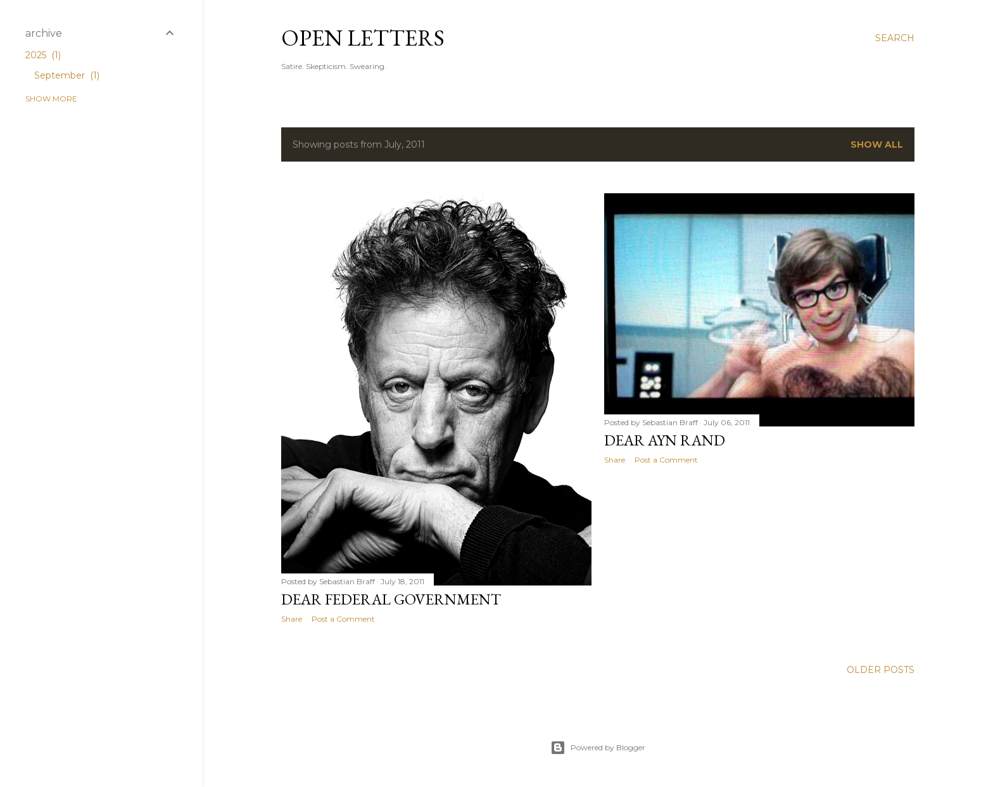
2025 (43, 55)
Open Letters (363, 38)
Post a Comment (343, 619)
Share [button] (291, 619)
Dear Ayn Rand (664, 440)
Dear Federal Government (391, 599)
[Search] (894, 38)
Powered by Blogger (597, 747)
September (66, 75)
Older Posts (880, 669)
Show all (877, 144)
